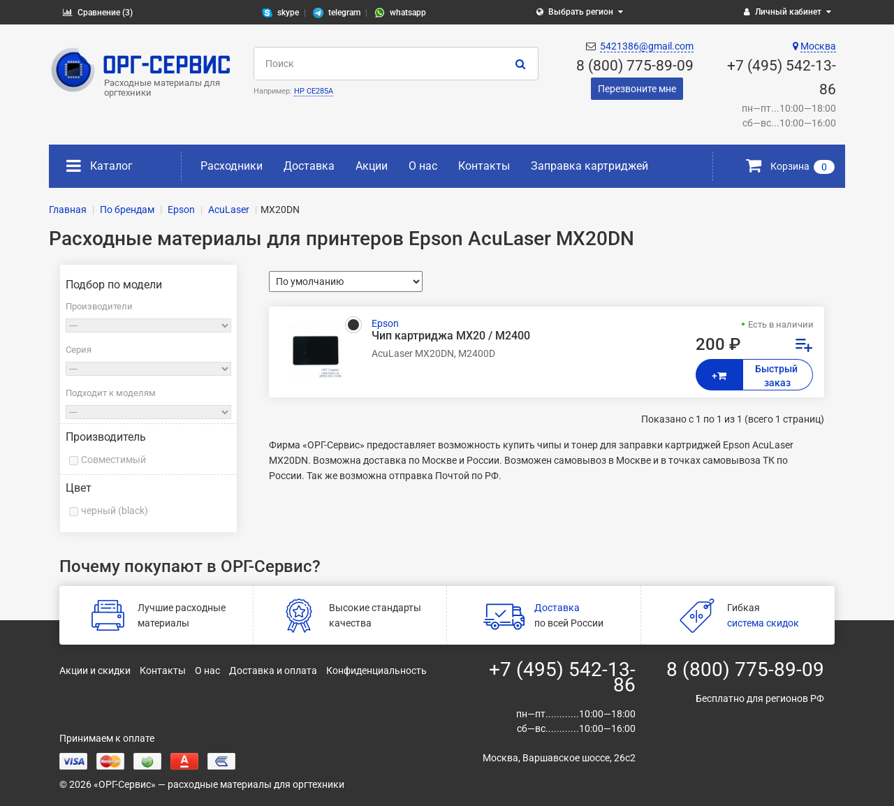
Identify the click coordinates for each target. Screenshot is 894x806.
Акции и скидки (95, 670)
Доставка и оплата (273, 670)
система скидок (763, 623)
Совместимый (113, 459)
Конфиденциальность (376, 670)
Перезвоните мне (637, 88)
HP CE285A (313, 91)
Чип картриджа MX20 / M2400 (451, 336)
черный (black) (114, 510)
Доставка (309, 166)
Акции (372, 166)
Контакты (484, 166)
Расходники (231, 166)
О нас (423, 166)
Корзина (790, 166)
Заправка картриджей (589, 166)
